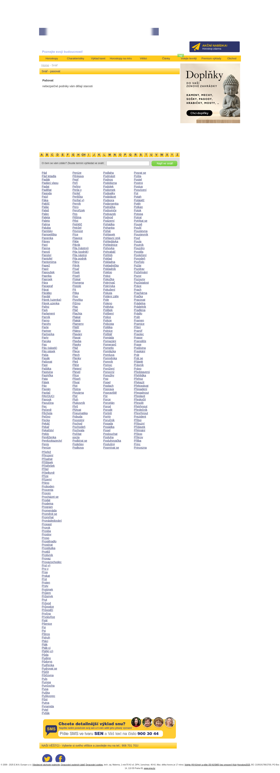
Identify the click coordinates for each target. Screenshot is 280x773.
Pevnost (78, 231)
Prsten (46, 582)
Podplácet (109, 196)
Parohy (46, 323)
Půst (45, 699)
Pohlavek (109, 234)
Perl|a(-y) (78, 200)
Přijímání (139, 430)
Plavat (77, 337)
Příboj (138, 420)
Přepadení (140, 389)
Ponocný (108, 372)
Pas (44, 344)
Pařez (45, 306)
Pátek (45, 382)
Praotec (139, 334)
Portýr (107, 416)
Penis (45, 444)
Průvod (46, 603)
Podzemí (109, 220)
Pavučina (48, 402)
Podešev (78, 444)
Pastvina (47, 372)
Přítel (45, 469)
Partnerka (48, 334)
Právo (138, 368)
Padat (45, 186)
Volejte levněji (189, 58)
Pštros (46, 634)
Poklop (107, 272)
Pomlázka (109, 351)
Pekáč (46, 423)
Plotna (77, 389)
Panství (46, 255)
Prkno (45, 482)
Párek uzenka (50, 303)
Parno (45, 320)
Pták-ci (46, 647)
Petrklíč (77, 224)
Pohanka (109, 227)
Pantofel (47, 258)
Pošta (137, 176)
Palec (45, 214)
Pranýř (138, 330)
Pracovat (139, 299)
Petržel (77, 227)
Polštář (107, 334)
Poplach (108, 385)
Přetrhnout (140, 406)
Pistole (77, 286)
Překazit (139, 382)
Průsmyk (47, 596)
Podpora (108, 200)
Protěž (46, 551)
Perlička (78, 196)
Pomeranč (109, 344)
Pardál (46, 296)
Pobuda (78, 416)
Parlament (48, 313)
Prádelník (140, 306)
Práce (138, 286)
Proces (46, 493)
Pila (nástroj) (81, 248)
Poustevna (141, 231)
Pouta (138, 241)
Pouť (137, 238)
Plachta (77, 313)
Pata (45, 378)
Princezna (140, 447)
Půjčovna (48, 675)
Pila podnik (80, 258)
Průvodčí (47, 610)
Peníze (46, 447)
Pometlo (108, 347)
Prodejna (47, 503)
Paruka (46, 341)
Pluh (75, 399)
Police (107, 317)
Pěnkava (78, 176)
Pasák (46, 358)
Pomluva (108, 354)
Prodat (46, 500)
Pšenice (47, 623)
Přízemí (47, 479)
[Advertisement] (109, 122)
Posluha (108, 437)
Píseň (76, 275)
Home (45, 65)
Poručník (109, 420)
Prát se (138, 358)
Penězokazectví (52, 440)
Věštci (143, 58)
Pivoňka (78, 299)
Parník (46, 317)
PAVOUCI (48, 396)
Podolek (108, 186)
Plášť (76, 327)
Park (45, 310)
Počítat (77, 433)
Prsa (45, 572)
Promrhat (48, 517)
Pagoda (47, 193)
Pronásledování (52, 520)
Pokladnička (111, 265)
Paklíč (46, 203)
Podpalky (109, 193)
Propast (47, 524)
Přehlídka (140, 375)
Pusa (45, 689)
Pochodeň (79, 426)
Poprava (108, 389)
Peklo (45, 433)
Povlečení (140, 255)
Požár (138, 265)
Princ (137, 444)
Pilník (76, 265)
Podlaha (108, 172)
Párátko (47, 293)
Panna (46, 248)
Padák (46, 179)
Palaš (45, 210)
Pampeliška (49, 234)
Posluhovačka (112, 440)
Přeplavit (139, 396)
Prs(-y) (46, 565)
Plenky (77, 358)
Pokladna (109, 262)
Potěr (137, 203)
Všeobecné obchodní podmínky (46, 765)
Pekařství (48, 430)
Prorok (46, 527)
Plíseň (77, 378)
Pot (136, 193)
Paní (45, 244)
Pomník (108, 361)
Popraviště (110, 392)
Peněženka (49, 437)
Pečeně (47, 409)
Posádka (108, 426)
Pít (74, 289)
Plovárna (78, 392)
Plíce (76, 375)
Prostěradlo (49, 541)
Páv (44, 385)
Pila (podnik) (81, 251)
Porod (107, 406)
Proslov (46, 534)
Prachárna (140, 293)
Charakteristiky (75, 58)
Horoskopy (51, 58)
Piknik (76, 244)
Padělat (47, 189)
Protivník (47, 555)
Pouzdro (139, 248)
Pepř (76, 179)
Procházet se (50, 496)
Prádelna (140, 303)
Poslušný (109, 444)
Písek (76, 272)
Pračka (138, 296)
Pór (105, 396)
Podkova (78, 447)
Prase (138, 344)
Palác (45, 207)
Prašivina (140, 347)
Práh (137, 317)
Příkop (138, 433)
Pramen (139, 320)
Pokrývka (109, 286)
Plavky (77, 344)
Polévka (108, 306)
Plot (75, 385)
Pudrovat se (49, 668)
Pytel (45, 709)
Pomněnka (110, 358)
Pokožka (108, 279)
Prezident (140, 416)
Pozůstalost (141, 282)
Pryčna (46, 613)
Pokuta (107, 293)
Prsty (45, 586)
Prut (44, 599)
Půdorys (47, 661)
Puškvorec (48, 696)
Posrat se (140, 172)
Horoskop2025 (243, 765)
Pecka (46, 420)
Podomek (109, 189)
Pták (45, 644)
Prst (44, 579)
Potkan (138, 207)
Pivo (75, 296)
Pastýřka (47, 375)
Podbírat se (80, 440)
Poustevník (141, 234)
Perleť (76, 193)
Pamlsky (47, 231)
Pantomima (49, 262)
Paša (45, 354)
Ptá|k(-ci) (47, 651)
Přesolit (139, 402)
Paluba (46, 227)
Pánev (46, 241)
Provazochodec (52, 562)
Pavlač (46, 392)
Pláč (75, 310)
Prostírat (47, 544)
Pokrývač (109, 282)
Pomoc (107, 365)
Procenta (47, 489)
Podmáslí (109, 176)
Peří (75, 182)
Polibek (108, 310)
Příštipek (47, 462)
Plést (76, 365)
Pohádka (109, 224)
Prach (138, 289)
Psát (45, 620)
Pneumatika (80, 413)
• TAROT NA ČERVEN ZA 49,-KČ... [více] (61, 31)
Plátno (77, 330)
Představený (142, 372)
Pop (105, 378)
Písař (76, 268)
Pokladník (109, 268)
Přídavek (139, 426)
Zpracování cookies (94, 765)
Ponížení (109, 368)
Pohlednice (110, 244)
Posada (108, 423)
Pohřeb (107, 255)
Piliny (76, 262)
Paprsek (47, 279)
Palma (46, 224)
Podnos (108, 179)
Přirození (47, 455)
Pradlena (140, 310)
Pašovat (47, 361)
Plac (75, 306)
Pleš (75, 361)
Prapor (138, 337)
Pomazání (109, 341)
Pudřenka (48, 665)
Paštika (46, 368)
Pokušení (109, 289)
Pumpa (46, 682)
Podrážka (109, 207)
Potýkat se (140, 220)
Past (45, 365)
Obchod (232, 58)
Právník (139, 365)
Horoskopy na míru (121, 58)
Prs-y (45, 568)
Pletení (77, 368)
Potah (138, 196)
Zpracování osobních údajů (73, 765)
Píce (75, 234)
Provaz (46, 558)
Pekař (45, 426)
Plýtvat (77, 409)
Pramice (139, 323)
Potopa (138, 214)
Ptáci (45, 641)
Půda (45, 654)
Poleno (107, 303)
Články (166, 58)
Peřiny (77, 186)
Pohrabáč (109, 251)
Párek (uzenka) (51, 299)
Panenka (47, 238)
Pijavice (78, 238)
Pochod (77, 423)
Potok (137, 210)
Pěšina (77, 217)
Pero (76, 207)
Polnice (108, 330)
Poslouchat (110, 433)
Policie (107, 320)
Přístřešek (48, 465)
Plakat (77, 317)
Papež (46, 265)
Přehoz (138, 378)
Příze (45, 476)
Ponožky (108, 375)
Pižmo (77, 303)
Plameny (78, 323)
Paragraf (47, 286)
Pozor (138, 275)
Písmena (78, 282)
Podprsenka (111, 203)
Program (47, 507)
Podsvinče (109, 210)
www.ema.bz (149, 768)
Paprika (47, 275)
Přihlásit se (230, 32)
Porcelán (109, 402)
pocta (76, 437)
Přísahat (47, 459)
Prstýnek (47, 589)
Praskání (139, 351)
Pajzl (45, 196)
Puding (46, 658)
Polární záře (111, 296)
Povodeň (139, 258)
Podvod (108, 217)
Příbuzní (139, 423)
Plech (76, 354)
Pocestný (78, 420)
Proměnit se (49, 513)
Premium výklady (211, 58)
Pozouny (139, 279)
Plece (76, 351)
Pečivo (46, 416)
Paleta (46, 217)
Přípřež (46, 452)
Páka (45, 200)
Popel (107, 382)
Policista (108, 323)
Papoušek (48, 272)
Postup (138, 186)
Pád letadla (49, 176)
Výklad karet (98, 58)
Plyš (75, 406)
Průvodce (48, 606)
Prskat (46, 575)
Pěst (75, 220)
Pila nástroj (80, 255)
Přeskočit (140, 399)
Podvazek (109, 214)
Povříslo (139, 262)
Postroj (138, 182)
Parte (45, 327)
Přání (137, 327)
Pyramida (48, 706)
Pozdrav (139, 268)
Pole (106, 299)
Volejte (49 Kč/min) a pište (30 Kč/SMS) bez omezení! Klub (210, 765)
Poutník (139, 244)
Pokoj (106, 275)
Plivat (76, 382)
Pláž (75, 347)
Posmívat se (111, 447)
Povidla (138, 251)
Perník (77, 203)
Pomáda (108, 337)
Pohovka (108, 248)
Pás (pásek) (49, 347)
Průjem (46, 592)
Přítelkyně (48, 472)
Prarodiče (140, 341)
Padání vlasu (50, 182)
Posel (106, 430)
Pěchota (47, 413)
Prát (136, 354)
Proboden (48, 486)
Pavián (46, 389)
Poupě (138, 224)
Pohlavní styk (111, 238)
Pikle (76, 241)
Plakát (77, 320)
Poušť (138, 227)
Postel (138, 179)
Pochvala (78, 430)
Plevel (76, 372)
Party (45, 337)
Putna (45, 702)
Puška (46, 692)
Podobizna (110, 182)
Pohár (107, 231)
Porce (107, 399)
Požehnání (141, 272)
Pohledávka (110, 241)
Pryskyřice (48, 617)
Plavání (77, 334)
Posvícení (140, 189)
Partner (46, 330)
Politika (107, 327)
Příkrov (138, 437)
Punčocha (48, 685)
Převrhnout (141, 413)
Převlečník (140, 409)
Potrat (138, 217)
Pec (44, 406)
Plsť (75, 396)
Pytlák (46, 713)
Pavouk (46, 399)
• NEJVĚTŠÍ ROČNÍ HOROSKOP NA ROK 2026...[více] (114, 31)
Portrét (107, 413)
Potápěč (139, 200)
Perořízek (79, 210)
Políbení (108, 313)
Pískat (77, 279)
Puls (44, 678)
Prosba (46, 531)
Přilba (137, 440)
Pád (44, 172)
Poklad (107, 258)
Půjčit (45, 671)
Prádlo (138, 313)
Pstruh (46, 637)
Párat (45, 289)
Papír (45, 268)
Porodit (107, 409)
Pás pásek (48, 351)
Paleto (46, 220)
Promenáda (49, 510)
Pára (45, 282)
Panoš (46, 251)
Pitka (76, 293)
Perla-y (77, 189)
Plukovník (79, 402)
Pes (75, 214)
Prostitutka (48, 548)
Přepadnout (141, 392)
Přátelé (138, 361)
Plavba (77, 341)
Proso (45, 538)
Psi (44, 627)
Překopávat (141, 385)
